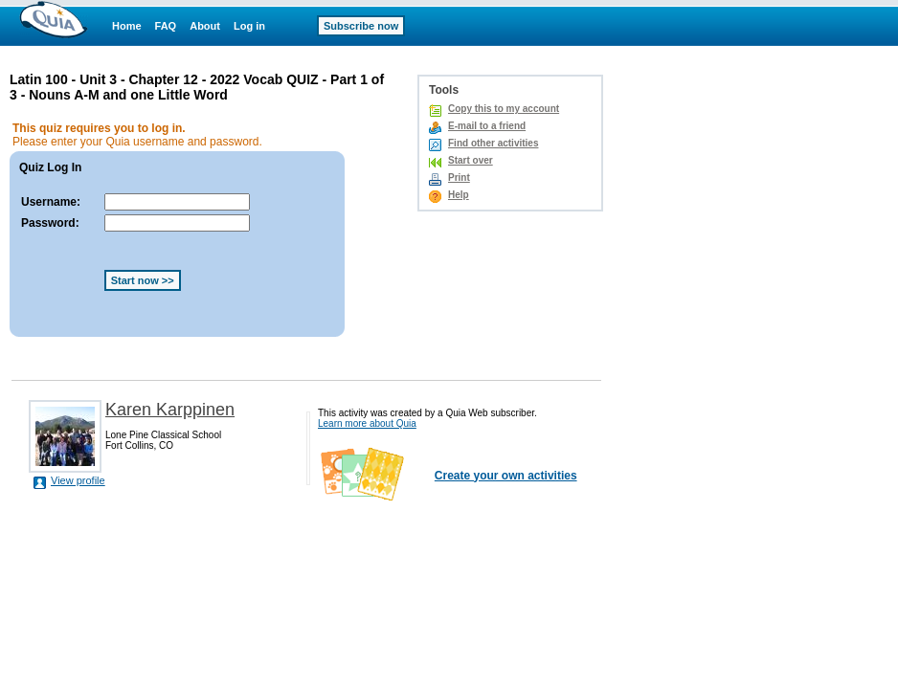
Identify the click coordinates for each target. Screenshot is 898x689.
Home (127, 26)
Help (458, 194)
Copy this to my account (503, 108)
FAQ (166, 26)
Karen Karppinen (170, 409)
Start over (470, 160)
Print (459, 177)
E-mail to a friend (487, 126)
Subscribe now (361, 26)
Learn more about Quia (367, 423)
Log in (249, 26)
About (205, 26)
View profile (78, 480)
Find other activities (493, 143)
